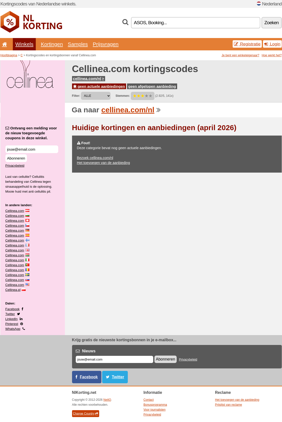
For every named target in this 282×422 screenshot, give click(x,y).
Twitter (10, 314)
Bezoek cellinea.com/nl (95, 158)
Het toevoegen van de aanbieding (103, 163)
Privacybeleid (14, 165)
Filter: (76, 96)
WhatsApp (12, 329)
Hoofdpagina (8, 55)
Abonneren (16, 158)
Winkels (24, 44)
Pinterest (11, 324)
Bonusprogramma (155, 404)
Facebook (12, 309)
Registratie (247, 43)
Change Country (85, 413)
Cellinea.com (14, 211)
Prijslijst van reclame (228, 404)
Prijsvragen (105, 44)
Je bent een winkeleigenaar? (240, 55)
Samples (78, 44)
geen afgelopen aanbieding (152, 86)
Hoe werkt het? (272, 55)
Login (272, 43)
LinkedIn (11, 319)
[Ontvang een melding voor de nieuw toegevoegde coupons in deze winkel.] (31, 149)
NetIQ (107, 400)
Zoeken (271, 22)
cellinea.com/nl (88, 79)
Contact (149, 400)
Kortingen (52, 44)
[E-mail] (114, 359)
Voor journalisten (155, 409)
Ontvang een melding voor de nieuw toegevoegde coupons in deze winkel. (31, 133)
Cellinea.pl (13, 290)
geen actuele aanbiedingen (99, 86)
